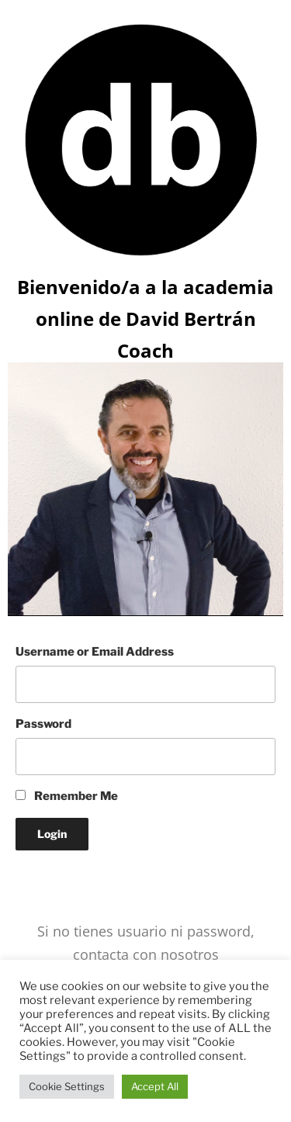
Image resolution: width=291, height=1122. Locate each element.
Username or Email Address (95, 652)
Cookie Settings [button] (67, 1086)
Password (43, 724)
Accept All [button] (154, 1086)
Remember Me (67, 796)
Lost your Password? (73, 877)
